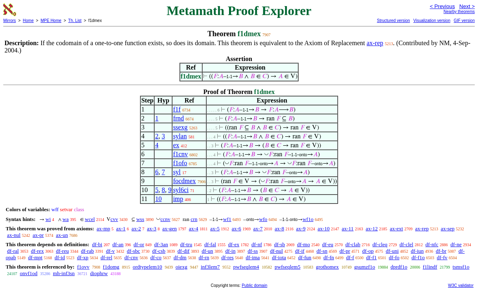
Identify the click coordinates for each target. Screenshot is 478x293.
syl (177, 171)
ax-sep (447, 228)
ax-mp (103, 228)
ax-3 (151, 228)
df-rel (106, 257)
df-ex (233, 244)
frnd (178, 118)
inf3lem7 (210, 267)
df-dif (183, 251)
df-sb (279, 244)
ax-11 (348, 228)
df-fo (394, 257)
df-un (207, 251)
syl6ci (180, 189)
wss (140, 219)
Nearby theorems (459, 11)
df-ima (253, 257)
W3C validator (461, 285)
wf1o (308, 219)
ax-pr (38, 235)
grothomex (327, 267)
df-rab (87, 251)
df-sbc (133, 251)
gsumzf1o (364, 267)
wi (48, 219)
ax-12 (372, 228)
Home (28, 20)
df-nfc (432, 244)
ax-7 (257, 228)
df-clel (406, 244)
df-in (230, 251)
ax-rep (375, 42)
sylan (180, 136)
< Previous (442, 6)
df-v (110, 251)
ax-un (62, 235)
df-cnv (131, 257)
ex (176, 145)
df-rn (204, 257)
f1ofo (180, 163)
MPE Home (51, 20)
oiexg (182, 267)
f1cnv (180, 154)
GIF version (464, 20)
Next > (467, 6)
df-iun (417, 251)
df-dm (180, 257)
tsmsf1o (461, 267)
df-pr (345, 251)
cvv (114, 219)
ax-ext (396, 228)
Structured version (393, 20)
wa (66, 219)
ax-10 (324, 228)
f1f (177, 109)
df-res (227, 257)
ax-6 (236, 228)
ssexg (180, 127)
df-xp (82, 257)
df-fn (328, 257)
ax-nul (13, 235)
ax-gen (169, 228)
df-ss (253, 251)
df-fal (210, 244)
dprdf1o (399, 267)
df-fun (305, 257)
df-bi (97, 244)
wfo (263, 219)
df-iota (279, 257)
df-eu (327, 244)
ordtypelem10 (147, 267)
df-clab (352, 244)
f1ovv (83, 267)
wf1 (227, 219)
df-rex (37, 251)
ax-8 (279, 228)
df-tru (186, 244)
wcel (90, 219)
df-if (299, 251)
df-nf (256, 244)
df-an (117, 244)
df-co (155, 257)
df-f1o (418, 257)
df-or (138, 244)
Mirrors (9, 20)
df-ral (13, 251)
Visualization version (431, 20)
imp (178, 198)
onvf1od (28, 273)
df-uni (392, 251)
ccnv (165, 219)
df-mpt (35, 257)
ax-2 (136, 228)
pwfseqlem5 (288, 267)
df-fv (442, 257)
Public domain (254, 285)
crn (194, 219)
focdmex (184, 180)
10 (158, 198)
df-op (367, 251)
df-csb (159, 251)
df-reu (62, 251)
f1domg (111, 267)
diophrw (99, 273)
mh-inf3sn (63, 273)
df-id (60, 257)
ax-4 (193, 228)
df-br (441, 251)
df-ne (455, 244)
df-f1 (371, 257)
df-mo (303, 244)
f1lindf (430, 267)
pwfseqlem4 (246, 267)
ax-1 (121, 228)
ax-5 (215, 228)
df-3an (161, 244)
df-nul (276, 251)
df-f (350, 257)
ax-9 (301, 228)
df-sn (321, 251)
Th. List (75, 20)
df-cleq (379, 244)
